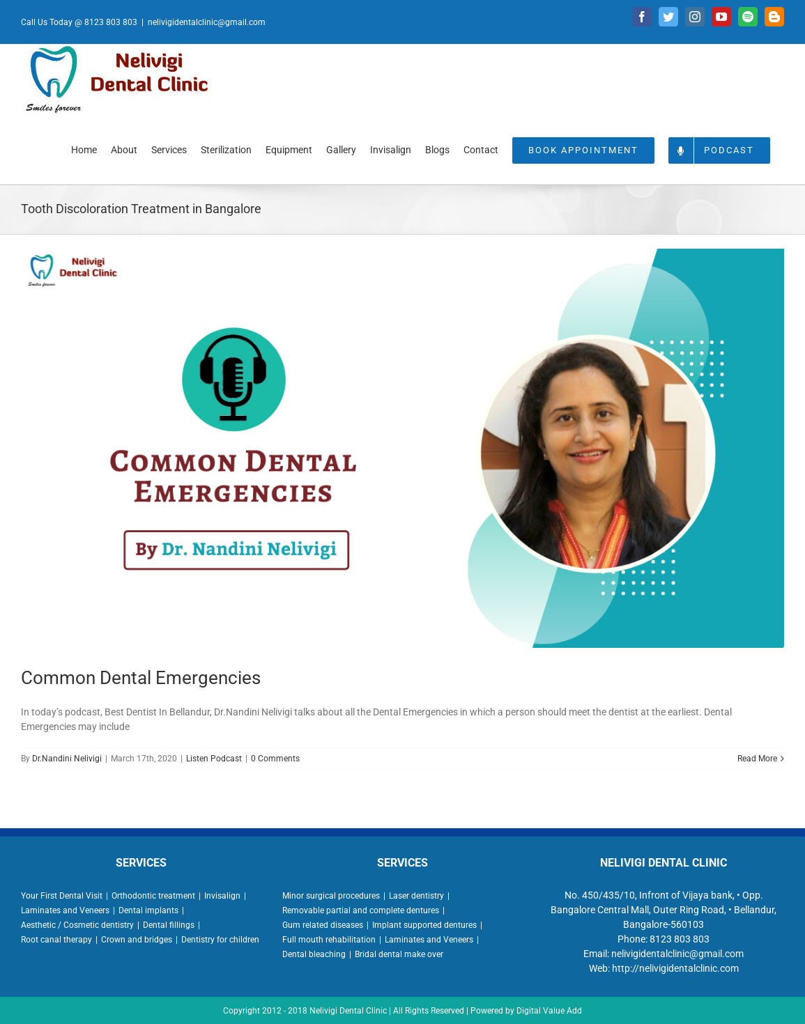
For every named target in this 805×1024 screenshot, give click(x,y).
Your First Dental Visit (61, 896)
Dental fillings (168, 925)
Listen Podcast (214, 758)
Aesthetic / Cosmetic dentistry (77, 925)
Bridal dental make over (399, 954)
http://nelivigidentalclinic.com (675, 968)
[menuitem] (84, 149)
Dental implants (148, 910)
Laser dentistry (416, 896)
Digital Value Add (549, 1011)
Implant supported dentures (424, 925)
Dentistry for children (220, 940)
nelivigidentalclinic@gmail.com (207, 22)
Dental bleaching (314, 954)
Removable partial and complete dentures (360, 910)
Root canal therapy (56, 940)
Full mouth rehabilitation (329, 940)
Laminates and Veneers (65, 910)
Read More (757, 758)
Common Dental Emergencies (141, 677)
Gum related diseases (322, 925)
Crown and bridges (136, 940)
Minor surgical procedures (331, 896)
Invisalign (222, 896)
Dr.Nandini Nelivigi (67, 758)
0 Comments (275, 758)
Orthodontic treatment (153, 896)
